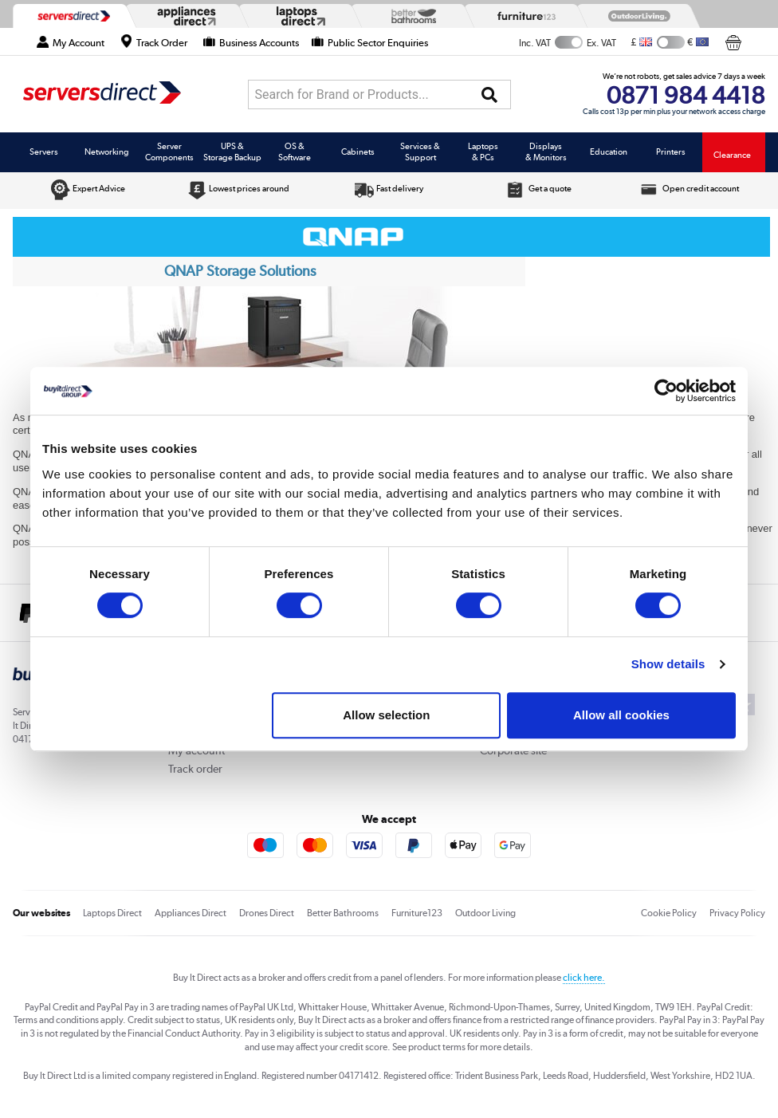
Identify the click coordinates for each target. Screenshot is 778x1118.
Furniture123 (416, 913)
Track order (195, 768)
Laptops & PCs (483, 151)
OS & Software (294, 151)
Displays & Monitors (546, 151)
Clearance (732, 154)
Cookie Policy (669, 913)
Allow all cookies (621, 715)
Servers (43, 151)
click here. (584, 977)
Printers (671, 151)
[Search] (489, 95)
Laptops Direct (112, 913)
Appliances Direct (190, 913)
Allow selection (386, 715)
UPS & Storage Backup (232, 151)
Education (608, 151)
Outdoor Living (485, 913)
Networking (106, 151)
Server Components (169, 151)
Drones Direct (266, 913)
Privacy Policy (737, 913)
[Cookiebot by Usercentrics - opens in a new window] (666, 391)
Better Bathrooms (343, 913)
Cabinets (358, 151)
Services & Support (420, 151)
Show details (668, 664)
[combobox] (379, 94)
